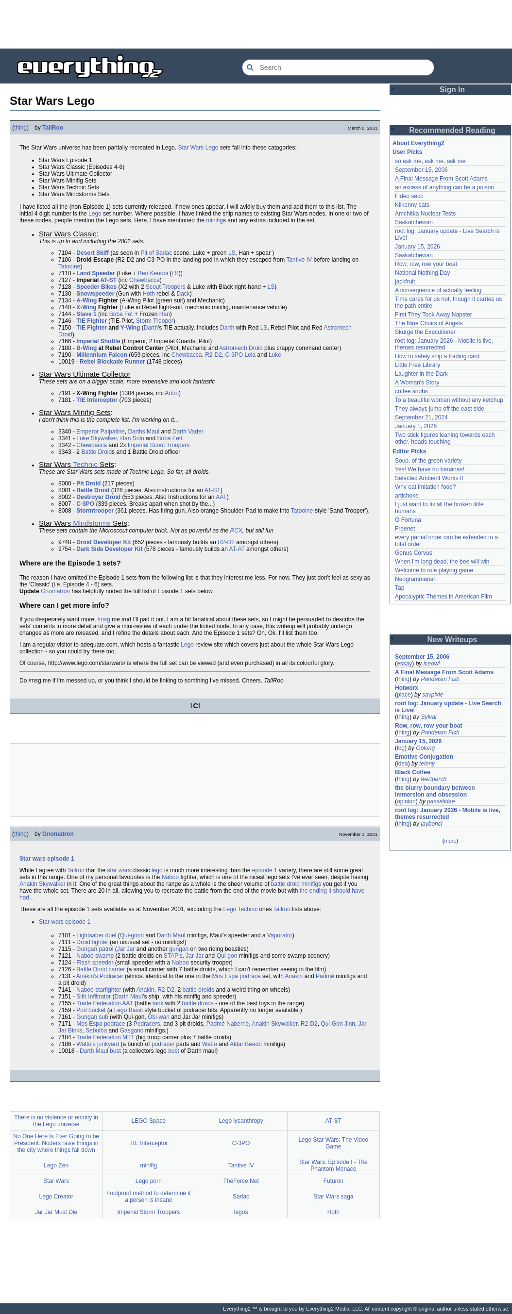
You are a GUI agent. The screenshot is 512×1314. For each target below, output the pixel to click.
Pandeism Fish (440, 679)
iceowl (432, 663)
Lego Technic (240, 909)
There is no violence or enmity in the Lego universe (56, 1121)
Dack (182, 293)
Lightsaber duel (96, 935)
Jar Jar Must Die (56, 1212)
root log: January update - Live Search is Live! (448, 707)
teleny (427, 763)
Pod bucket (90, 1010)
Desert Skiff (92, 252)
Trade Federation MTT (105, 1037)
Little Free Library (417, 365)
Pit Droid (88, 483)
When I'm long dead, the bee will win (442, 561)
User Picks (407, 152)
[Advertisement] (256, 24)
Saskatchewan (414, 222)
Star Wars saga (333, 1196)
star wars (119, 870)
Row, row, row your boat (426, 264)
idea (402, 763)
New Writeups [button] (452, 639)
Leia (250, 354)
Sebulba (96, 1030)
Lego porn (149, 1181)
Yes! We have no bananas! (429, 469)
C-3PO (234, 354)
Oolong (425, 748)
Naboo (170, 877)
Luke (275, 354)
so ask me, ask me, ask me (430, 161)
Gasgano (132, 1030)
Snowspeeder (95, 293)
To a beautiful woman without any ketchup (449, 400)
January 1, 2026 (416, 426)
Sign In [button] (452, 89)
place (404, 694)
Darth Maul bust (100, 1051)
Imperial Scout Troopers (158, 445)
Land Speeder (95, 273)
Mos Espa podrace (236, 976)
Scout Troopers (165, 286)
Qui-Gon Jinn (338, 1023)
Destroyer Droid (98, 497)
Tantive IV (299, 259)
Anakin (294, 976)
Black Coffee (412, 772)
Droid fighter (92, 942)
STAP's (173, 955)
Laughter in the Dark (421, 373)
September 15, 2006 (421, 169)
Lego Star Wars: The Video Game (333, 1143)
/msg (104, 619)
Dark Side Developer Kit (109, 549)
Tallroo (76, 870)
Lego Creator (56, 1196)
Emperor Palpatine (100, 431)
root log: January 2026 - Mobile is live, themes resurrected (444, 344)
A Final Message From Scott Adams (441, 178)
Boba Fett (169, 438)
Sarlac (241, 1196)
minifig (214, 220)
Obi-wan (159, 1017)
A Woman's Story (417, 382)
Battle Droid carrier (100, 969)
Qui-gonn (132, 935)
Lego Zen (56, 1165)
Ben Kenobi (153, 273)
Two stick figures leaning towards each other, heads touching (445, 438)
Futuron (333, 1181)
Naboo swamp (95, 955)
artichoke (407, 495)
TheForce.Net (240, 1181)
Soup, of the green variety (428, 460)
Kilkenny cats (412, 204)
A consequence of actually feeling (438, 290)
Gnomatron (55, 591)
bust (173, 1051)
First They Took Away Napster (433, 314)
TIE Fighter (91, 320)
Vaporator (279, 935)
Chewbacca (144, 280)
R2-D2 (213, 354)
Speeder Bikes (96, 286)
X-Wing (86, 307)
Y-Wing (130, 327)
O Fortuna (408, 519)
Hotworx (406, 687)
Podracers (147, 1023)
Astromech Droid (240, 348)
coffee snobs (411, 391)
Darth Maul (171, 935)
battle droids (198, 989)
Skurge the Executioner (425, 332)
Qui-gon (227, 955)
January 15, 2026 (417, 246)
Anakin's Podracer (99, 976)
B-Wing (86, 348)
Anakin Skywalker (42, 884)
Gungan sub (92, 1017)
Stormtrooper (95, 510)
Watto (209, 1044)
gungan (178, 949)
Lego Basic (128, 1010)
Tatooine (69, 266)
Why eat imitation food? (425, 486)
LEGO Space (149, 1120)
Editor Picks (409, 451)
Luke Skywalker (96, 438)
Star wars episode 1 (46, 858)
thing (20, 127)
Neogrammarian (416, 579)
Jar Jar (126, 949)
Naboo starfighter (98, 989)
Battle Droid (96, 452)
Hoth (148, 293)
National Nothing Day (422, 272)
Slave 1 (86, 314)
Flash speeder (94, 962)
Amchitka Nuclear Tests (425, 213)
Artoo (172, 393)
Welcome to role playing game (434, 570)
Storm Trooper (154, 320)
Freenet (405, 528)
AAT (221, 497)
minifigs (311, 884)
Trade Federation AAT (104, 1003)
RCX (236, 530)
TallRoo (52, 127)
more (450, 841)
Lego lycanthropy (241, 1120)
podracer (163, 1044)
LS (232, 252)
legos (241, 1212)
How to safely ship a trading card (437, 356)
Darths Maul (143, 431)
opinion (406, 801)
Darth (151, 327)
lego (157, 870)
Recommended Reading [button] (452, 130)
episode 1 (264, 870)
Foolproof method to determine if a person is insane (148, 1196)
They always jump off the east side (439, 408)
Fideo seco (409, 196)
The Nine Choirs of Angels (428, 323)
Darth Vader (188, 431)
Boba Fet (121, 314)
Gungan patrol (94, 949)
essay (404, 663)
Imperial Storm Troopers (149, 1212)
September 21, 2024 (421, 417)
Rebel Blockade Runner (112, 361)
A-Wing (86, 300)
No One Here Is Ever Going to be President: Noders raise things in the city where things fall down (56, 1143)
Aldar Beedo (246, 1044)
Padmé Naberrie (227, 1023)
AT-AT (237, 549)
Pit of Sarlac (156, 252)
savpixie (432, 694)
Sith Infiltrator (93, 996)
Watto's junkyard (97, 1044)
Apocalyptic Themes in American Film (443, 596)
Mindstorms (92, 523)
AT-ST (108, 280)
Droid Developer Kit (103, 542)
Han (164, 314)
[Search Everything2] (338, 67)
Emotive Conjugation (424, 756)
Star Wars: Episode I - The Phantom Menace (333, 1165)
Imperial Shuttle (98, 341)
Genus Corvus (413, 552)
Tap (399, 587)
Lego (212, 147)
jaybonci (431, 823)
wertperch (433, 779)
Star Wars (191, 147)
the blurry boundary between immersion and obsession (435, 791)
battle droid (285, 884)
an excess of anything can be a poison (444, 187)
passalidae (441, 801)
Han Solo (132, 438)
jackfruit (405, 281)
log (401, 748)
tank (158, 1003)
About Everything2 (418, 143)
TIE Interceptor (97, 400)
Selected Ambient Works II (429, 478)
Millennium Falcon (101, 354)
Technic (85, 464)
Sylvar (429, 717)
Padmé (325, 976)
